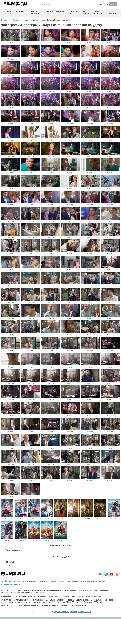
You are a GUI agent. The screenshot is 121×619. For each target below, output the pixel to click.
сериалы (42, 581)
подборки (72, 581)
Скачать (10, 43)
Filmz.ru (19, 593)
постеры (9, 565)
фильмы (30, 581)
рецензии (20, 12)
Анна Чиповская (13, 550)
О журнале (113, 13)
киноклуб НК (74, 13)
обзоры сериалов (34, 13)
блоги (53, 581)
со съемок (10, 562)
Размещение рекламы (80, 612)
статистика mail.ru (11, 584)
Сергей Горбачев (93, 596)
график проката (98, 13)
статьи (49, 12)
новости (7, 12)
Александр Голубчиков (60, 596)
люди (62, 581)
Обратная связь (61, 612)
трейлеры (61, 12)
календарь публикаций (93, 581)
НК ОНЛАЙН (86, 13)
